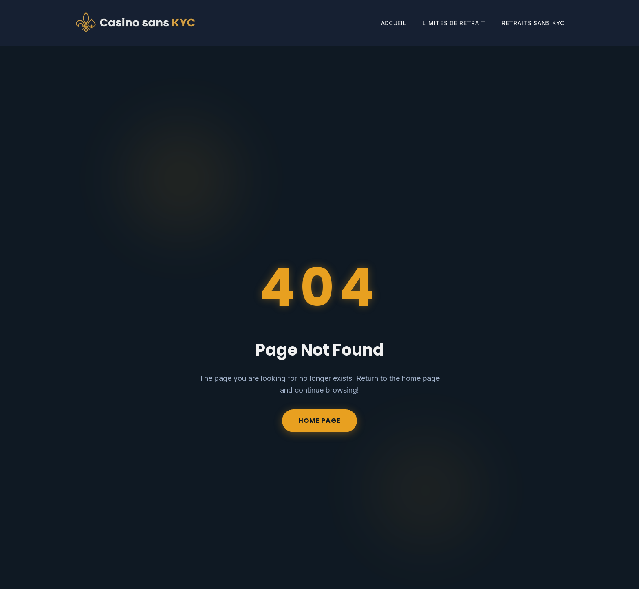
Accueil (394, 23)
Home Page (319, 420)
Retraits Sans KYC (533, 23)
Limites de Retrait (454, 23)
